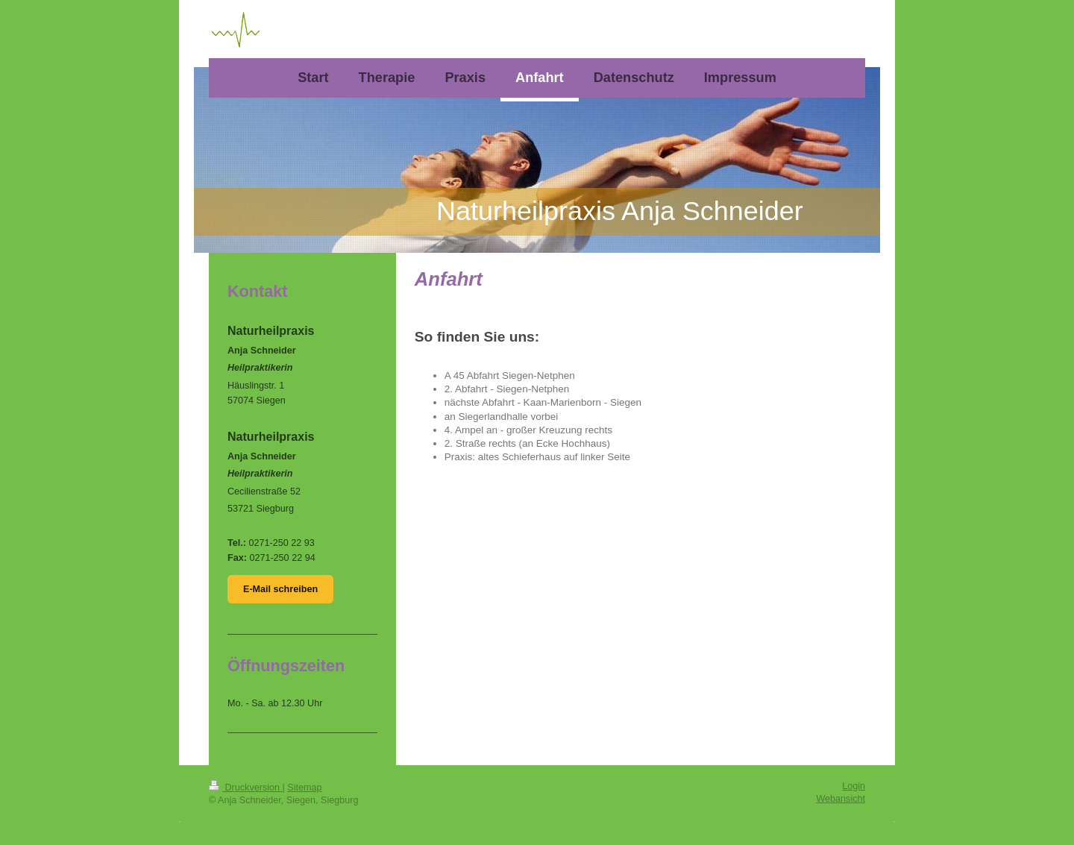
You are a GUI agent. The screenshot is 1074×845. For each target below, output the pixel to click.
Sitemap (304, 787)
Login (853, 786)
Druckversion (245, 787)
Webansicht (840, 799)
